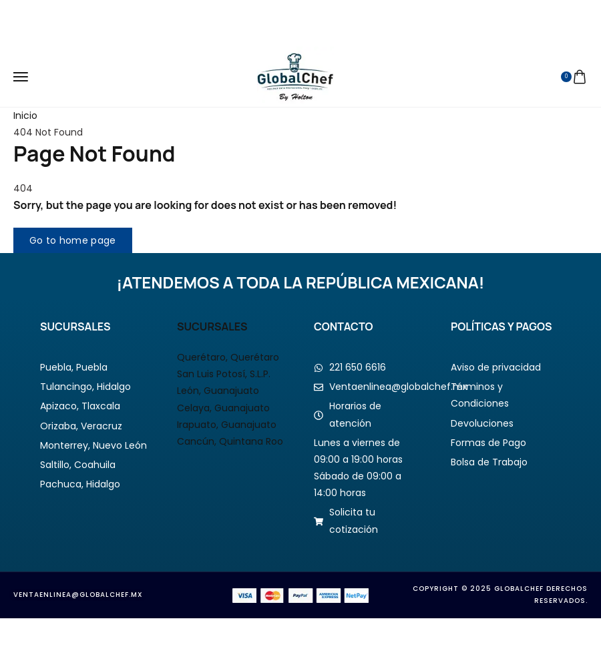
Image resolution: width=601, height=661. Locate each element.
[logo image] (295, 76)
